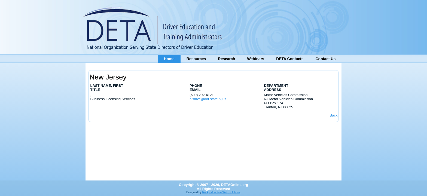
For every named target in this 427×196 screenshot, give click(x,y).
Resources (196, 59)
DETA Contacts (289, 59)
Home (169, 59)
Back (333, 115)
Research (226, 59)
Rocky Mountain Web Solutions (221, 192)
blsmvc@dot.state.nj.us (208, 99)
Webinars (255, 59)
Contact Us (325, 59)
